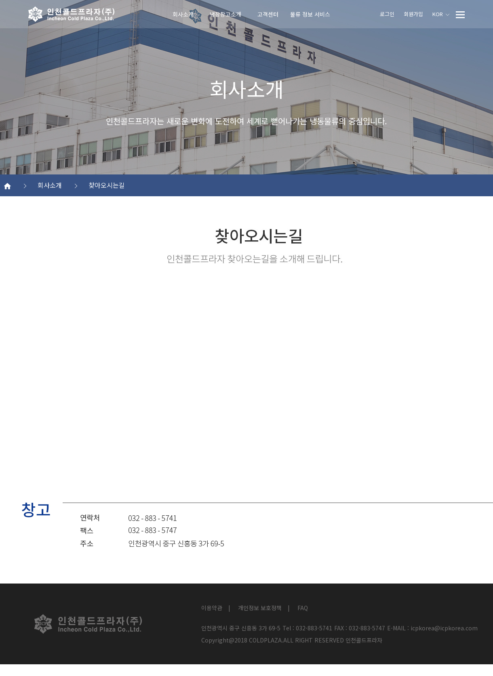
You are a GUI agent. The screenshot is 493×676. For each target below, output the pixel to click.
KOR (440, 14)
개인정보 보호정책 (260, 608)
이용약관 (211, 608)
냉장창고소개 (225, 14)
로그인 (387, 14)
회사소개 (183, 14)
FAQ (302, 608)
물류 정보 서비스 (310, 14)
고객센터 (267, 14)
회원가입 (413, 14)
